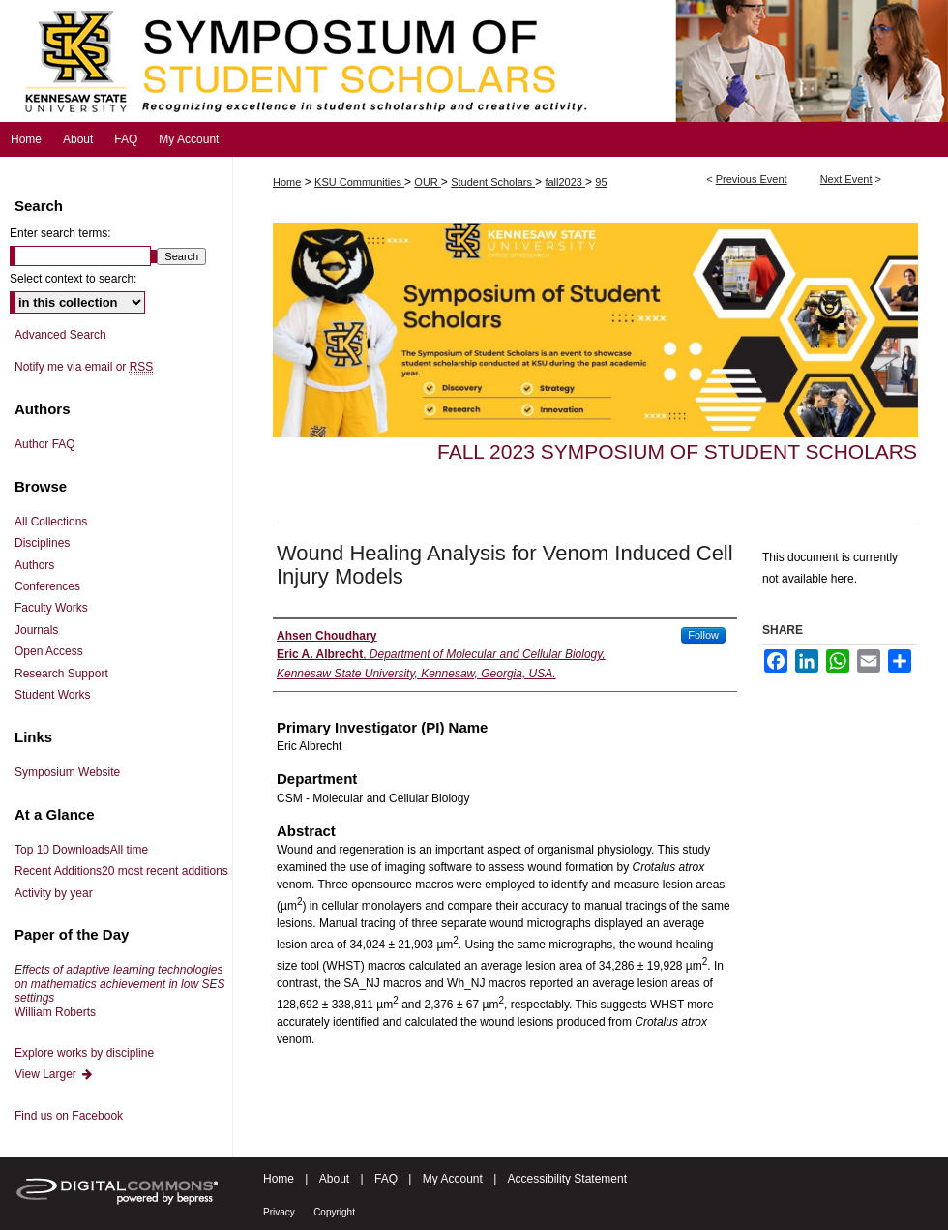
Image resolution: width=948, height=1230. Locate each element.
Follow (703, 635)
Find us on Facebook (69, 1116)
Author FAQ (45, 444)
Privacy (279, 1212)
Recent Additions (121, 871)
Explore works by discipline (84, 1053)
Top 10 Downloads (81, 849)
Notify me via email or (84, 367)
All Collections (51, 521)
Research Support (61, 673)
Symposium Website (67, 772)
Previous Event (751, 179)
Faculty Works (51, 608)
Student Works (52, 695)
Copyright (334, 1212)
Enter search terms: (60, 233)
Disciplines (42, 543)
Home (287, 182)
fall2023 (565, 182)
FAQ (386, 1178)
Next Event (846, 179)
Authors (34, 565)
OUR (427, 182)
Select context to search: (73, 278)
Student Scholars (493, 182)
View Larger (54, 1074)
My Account (453, 1178)
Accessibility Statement (567, 1178)
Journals (36, 630)
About (334, 1178)
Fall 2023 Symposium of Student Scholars (677, 451)
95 (601, 182)
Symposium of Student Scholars (474, 61)
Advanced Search (60, 335)
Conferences (47, 586)
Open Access (49, 651)
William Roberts (119, 990)
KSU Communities (359, 182)
